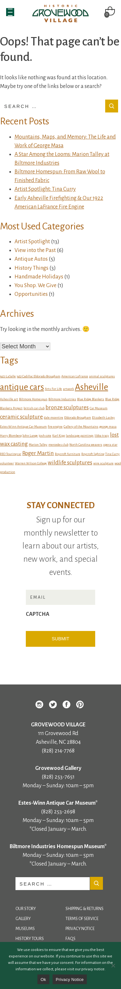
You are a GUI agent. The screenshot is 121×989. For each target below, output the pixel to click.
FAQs (71, 938)
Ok (43, 979)
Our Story (25, 909)
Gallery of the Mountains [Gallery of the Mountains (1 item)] (81, 426)
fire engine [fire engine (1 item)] (55, 426)
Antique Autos (31, 259)
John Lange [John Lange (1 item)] (30, 435)
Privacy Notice (80, 928)
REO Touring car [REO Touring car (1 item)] (10, 454)
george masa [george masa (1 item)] (107, 426)
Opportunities (31, 294)
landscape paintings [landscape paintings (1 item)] (80, 435)
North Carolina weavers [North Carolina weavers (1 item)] (85, 444)
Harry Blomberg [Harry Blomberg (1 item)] (11, 435)
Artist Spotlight (32, 242)
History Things (31, 268)
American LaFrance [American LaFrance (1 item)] (74, 376)
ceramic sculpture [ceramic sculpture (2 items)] (21, 417)
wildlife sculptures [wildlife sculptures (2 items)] (70, 463)
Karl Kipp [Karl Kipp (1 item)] (58, 435)
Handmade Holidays (39, 277)
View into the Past (35, 250)
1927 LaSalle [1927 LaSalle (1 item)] (8, 376)
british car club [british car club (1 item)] (34, 408)
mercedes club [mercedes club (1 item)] (58, 444)
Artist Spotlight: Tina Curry (45, 189)
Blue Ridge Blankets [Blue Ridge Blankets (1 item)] (90, 399)
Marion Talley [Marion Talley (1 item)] (38, 444)
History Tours (29, 938)
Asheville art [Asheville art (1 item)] (9, 399)
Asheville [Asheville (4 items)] (91, 387)
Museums (25, 928)
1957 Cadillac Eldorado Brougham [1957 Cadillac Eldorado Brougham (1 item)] (38, 376)
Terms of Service (82, 918)
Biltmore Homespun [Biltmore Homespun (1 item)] (33, 399)
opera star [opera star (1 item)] (110, 444)
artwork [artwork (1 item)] (68, 389)
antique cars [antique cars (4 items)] (22, 387)
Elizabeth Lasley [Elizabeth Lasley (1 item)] (103, 417)
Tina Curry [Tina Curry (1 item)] (112, 454)
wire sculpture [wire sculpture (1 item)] (103, 463)
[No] (113, 965)
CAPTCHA (37, 614)
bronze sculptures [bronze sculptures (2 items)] (67, 407)
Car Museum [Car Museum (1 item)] (98, 408)
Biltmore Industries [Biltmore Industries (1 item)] (62, 399)
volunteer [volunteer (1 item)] (7, 463)
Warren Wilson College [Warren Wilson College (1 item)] (31, 463)
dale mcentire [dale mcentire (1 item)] (53, 417)
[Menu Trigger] (10, 12)
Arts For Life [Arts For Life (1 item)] (53, 389)
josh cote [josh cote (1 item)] (45, 435)
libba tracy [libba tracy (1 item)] (102, 435)
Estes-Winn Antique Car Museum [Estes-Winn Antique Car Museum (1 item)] (23, 426)
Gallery (23, 918)
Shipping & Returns (85, 909)
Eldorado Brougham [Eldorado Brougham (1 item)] (77, 417)
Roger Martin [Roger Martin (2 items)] (38, 453)
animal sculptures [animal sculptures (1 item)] (102, 376)
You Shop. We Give (35, 285)
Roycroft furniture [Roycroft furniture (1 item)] (67, 454)
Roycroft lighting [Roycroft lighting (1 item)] (92, 454)
